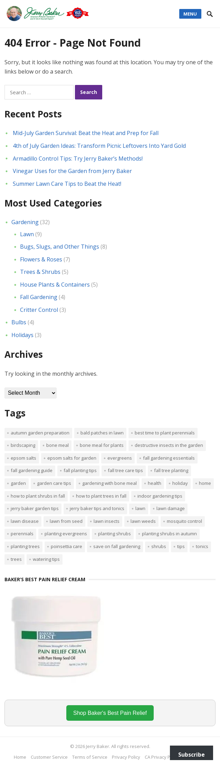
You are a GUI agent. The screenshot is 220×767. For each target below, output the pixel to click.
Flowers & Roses (41, 259)
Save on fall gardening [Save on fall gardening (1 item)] (116, 546)
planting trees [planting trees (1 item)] (25, 546)
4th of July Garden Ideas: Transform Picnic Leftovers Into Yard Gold (99, 146)
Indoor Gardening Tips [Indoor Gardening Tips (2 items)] (159, 496)
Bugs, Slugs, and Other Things (59, 246)
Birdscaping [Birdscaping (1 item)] (23, 445)
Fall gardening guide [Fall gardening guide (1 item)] (31, 470)
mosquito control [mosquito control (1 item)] (184, 521)
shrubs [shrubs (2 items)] (158, 546)
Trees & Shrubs (40, 272)
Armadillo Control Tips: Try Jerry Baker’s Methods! (78, 158)
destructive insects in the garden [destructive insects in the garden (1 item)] (169, 445)
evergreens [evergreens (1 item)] (119, 458)
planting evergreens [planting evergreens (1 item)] (66, 533)
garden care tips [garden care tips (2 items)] (54, 483)
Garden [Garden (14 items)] (18, 483)
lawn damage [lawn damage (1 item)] (170, 508)
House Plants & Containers (55, 284)
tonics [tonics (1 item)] (202, 546)
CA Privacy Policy (162, 757)
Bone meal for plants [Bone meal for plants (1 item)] (102, 445)
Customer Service (49, 757)
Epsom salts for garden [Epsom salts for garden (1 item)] (71, 458)
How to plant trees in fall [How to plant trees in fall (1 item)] (101, 496)
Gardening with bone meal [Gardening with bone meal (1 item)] (109, 483)
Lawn (27, 234)
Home (20, 757)
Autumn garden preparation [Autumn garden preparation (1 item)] (40, 433)
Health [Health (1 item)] (154, 483)
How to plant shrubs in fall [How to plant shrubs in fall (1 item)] (38, 496)
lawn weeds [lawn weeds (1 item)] (143, 521)
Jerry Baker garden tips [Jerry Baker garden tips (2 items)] (35, 508)
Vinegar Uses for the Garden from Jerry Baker (72, 171)
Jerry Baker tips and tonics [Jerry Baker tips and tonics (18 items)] (97, 508)
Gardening (25, 222)
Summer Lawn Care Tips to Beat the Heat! (67, 184)
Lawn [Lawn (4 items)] (140, 508)
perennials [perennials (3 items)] (22, 533)
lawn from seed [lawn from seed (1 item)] (66, 521)
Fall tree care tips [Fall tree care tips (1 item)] (125, 470)
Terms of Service (89, 757)
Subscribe (191, 754)
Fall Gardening (38, 297)
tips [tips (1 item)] (181, 546)
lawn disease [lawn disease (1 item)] (25, 521)
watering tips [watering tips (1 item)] (46, 559)
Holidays (22, 335)
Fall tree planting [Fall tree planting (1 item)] (171, 470)
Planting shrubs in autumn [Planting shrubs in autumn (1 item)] (169, 533)
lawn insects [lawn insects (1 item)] (106, 521)
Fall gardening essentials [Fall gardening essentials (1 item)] (169, 458)
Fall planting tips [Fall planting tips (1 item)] (80, 470)
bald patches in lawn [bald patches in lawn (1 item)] (102, 433)
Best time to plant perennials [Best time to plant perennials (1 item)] (165, 433)
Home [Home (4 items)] (205, 483)
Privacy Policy (126, 757)
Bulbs (18, 322)
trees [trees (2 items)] (16, 559)
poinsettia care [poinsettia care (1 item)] (66, 546)
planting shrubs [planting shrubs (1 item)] (114, 533)
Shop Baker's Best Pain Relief (110, 713)
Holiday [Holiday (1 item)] (180, 483)
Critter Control (39, 310)
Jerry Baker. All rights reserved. (118, 746)
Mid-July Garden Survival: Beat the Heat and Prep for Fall (86, 133)
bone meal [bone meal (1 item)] (57, 445)
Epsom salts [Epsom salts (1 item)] (23, 458)
